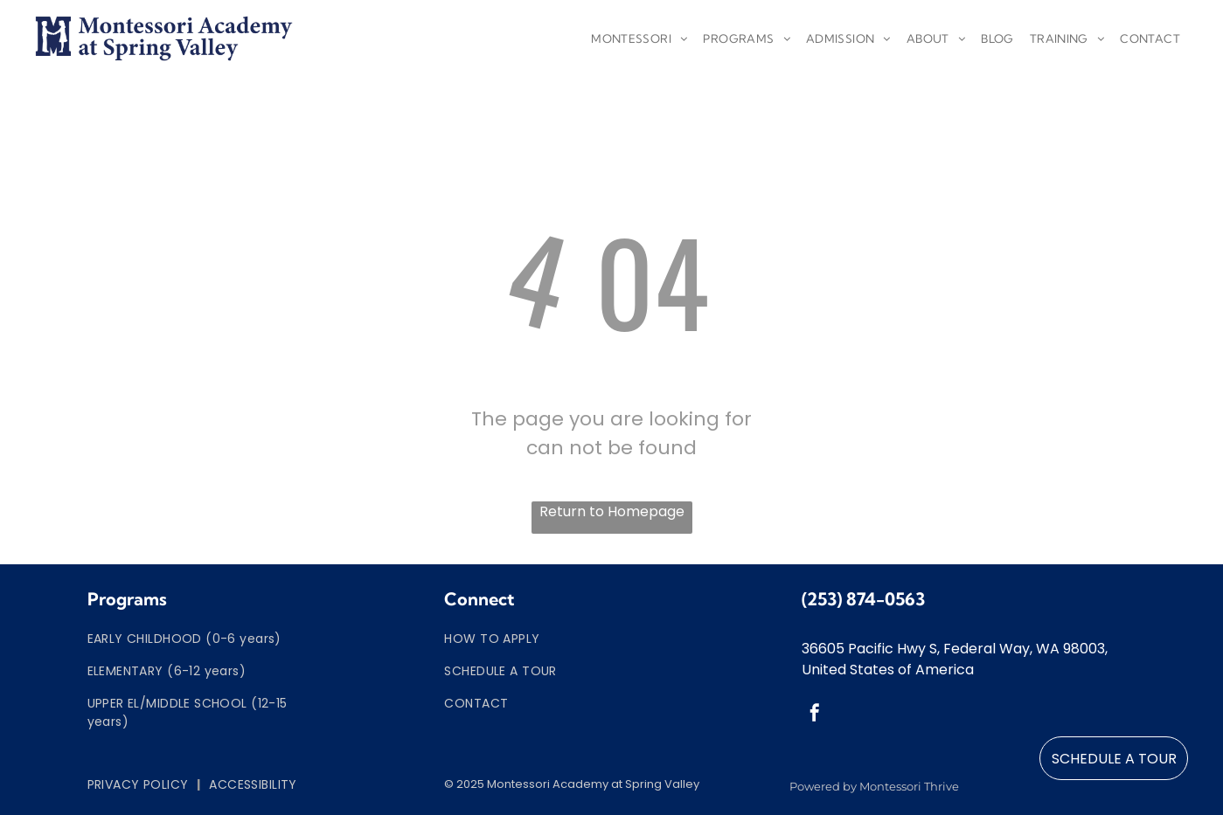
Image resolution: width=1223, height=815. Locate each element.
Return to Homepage (611, 511)
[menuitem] (639, 39)
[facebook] (815, 715)
